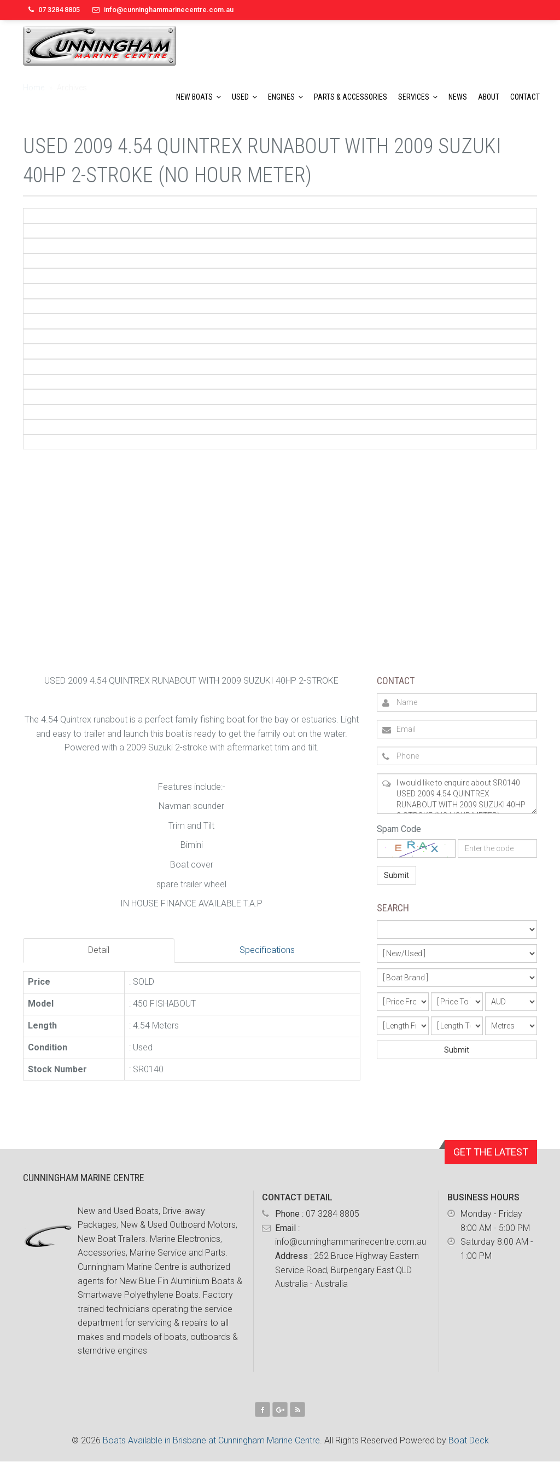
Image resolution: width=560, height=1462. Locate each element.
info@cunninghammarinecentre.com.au (169, 9)
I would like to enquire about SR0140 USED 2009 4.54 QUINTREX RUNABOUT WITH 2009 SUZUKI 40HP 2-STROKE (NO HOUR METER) (457, 793)
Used (240, 97)
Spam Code (399, 829)
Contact (525, 97)
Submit (396, 875)
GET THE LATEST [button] (490, 1152)
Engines (281, 97)
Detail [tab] (98, 950)
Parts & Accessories (350, 97)
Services (413, 97)
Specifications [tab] (267, 950)
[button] (220, 97)
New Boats (194, 97)
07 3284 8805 (332, 1214)
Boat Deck (468, 1440)
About (488, 97)
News (457, 97)
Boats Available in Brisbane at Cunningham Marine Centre (211, 1440)
